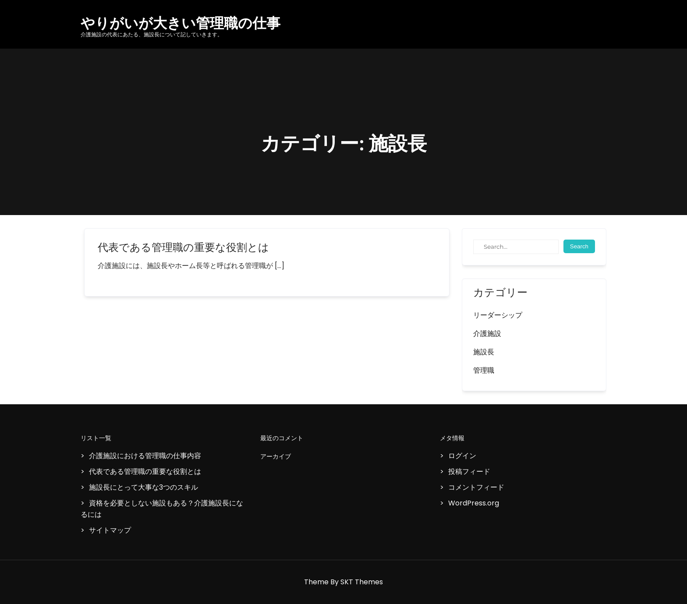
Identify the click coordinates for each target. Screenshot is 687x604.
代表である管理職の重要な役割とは (183, 247)
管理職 (483, 370)
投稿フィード (469, 471)
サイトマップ (110, 530)
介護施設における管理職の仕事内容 (145, 456)
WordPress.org (473, 503)
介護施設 (487, 333)
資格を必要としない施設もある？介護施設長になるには (162, 508)
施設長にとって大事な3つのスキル (143, 487)
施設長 (483, 352)
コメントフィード (476, 487)
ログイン (462, 456)
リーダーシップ (497, 315)
